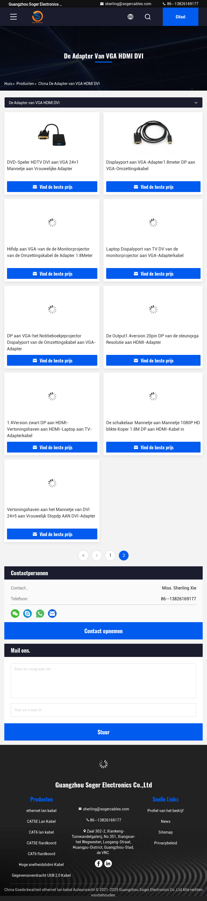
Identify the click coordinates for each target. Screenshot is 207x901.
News (165, 821)
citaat (180, 16)
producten (25, 83)
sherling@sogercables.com (125, 4)
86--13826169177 (180, 4)
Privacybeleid (165, 843)
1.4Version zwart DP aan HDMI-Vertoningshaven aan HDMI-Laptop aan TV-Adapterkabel (49, 429)
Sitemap (165, 832)
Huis (8, 83)
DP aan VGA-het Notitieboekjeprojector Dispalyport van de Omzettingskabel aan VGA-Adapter (51, 342)
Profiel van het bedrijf (165, 810)
